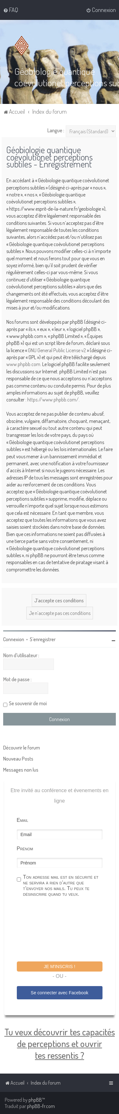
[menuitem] (10, 9)
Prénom (25, 848)
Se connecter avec (59, 992)
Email (22, 820)
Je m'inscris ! (59, 966)
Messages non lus (20, 770)
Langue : (55, 130)
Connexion (13, 639)
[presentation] (65, 930)
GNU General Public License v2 (57, 350)
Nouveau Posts (18, 759)
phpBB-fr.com (41, 1106)
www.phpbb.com (23, 364)
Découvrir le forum (21, 747)
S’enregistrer (43, 639)
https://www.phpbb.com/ (53, 399)
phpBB (35, 1100)
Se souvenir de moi (28, 703)
